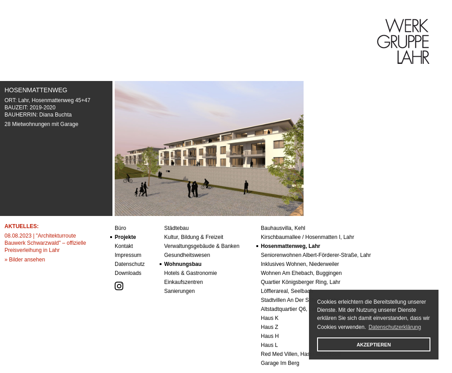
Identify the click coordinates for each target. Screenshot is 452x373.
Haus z (269, 327)
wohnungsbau (182, 264)
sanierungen (179, 291)
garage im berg (280, 363)
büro (120, 228)
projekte (125, 237)
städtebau (176, 228)
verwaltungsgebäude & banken (201, 246)
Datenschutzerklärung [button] (394, 327)
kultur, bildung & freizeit (193, 237)
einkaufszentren (183, 282)
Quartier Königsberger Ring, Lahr (300, 282)
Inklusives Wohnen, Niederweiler (300, 264)
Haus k (269, 318)
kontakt (124, 246)
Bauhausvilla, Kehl (283, 228)
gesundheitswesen (187, 255)
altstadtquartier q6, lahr (290, 309)
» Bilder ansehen (24, 259)
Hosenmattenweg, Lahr (290, 246)
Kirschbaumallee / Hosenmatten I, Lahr (307, 237)
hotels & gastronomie (190, 273)
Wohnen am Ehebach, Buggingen (301, 273)
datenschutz (130, 264)
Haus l (269, 345)
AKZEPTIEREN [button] (374, 344)
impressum (128, 255)
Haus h (270, 336)
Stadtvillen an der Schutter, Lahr (300, 300)
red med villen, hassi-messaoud (300, 354)
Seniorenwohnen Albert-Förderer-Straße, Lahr (316, 255)
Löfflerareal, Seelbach (287, 291)
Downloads (128, 273)
